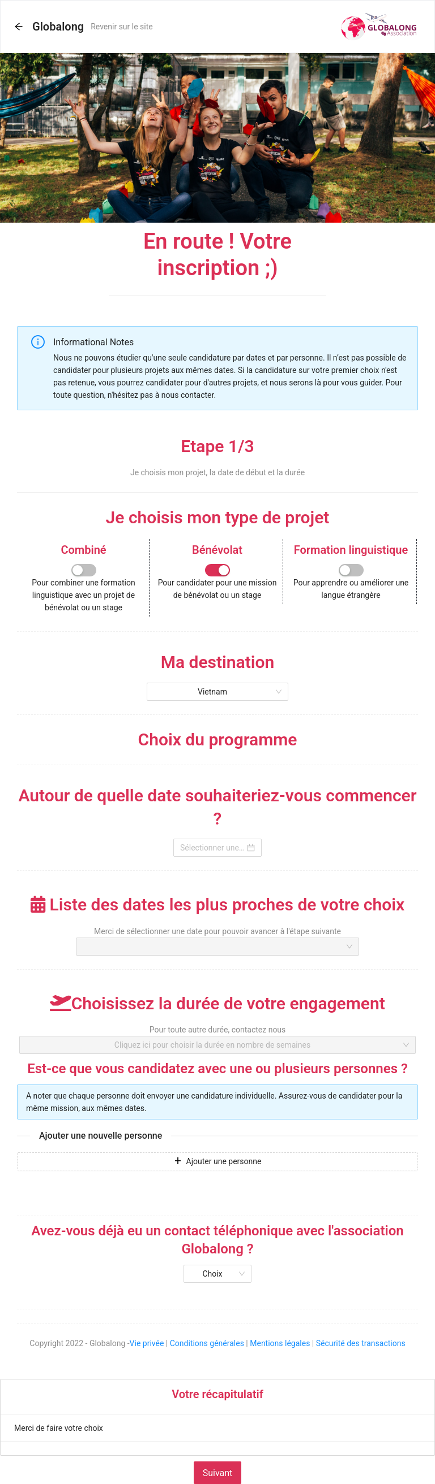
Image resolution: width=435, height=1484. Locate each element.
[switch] (83, 570)
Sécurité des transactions (361, 1343)
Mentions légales (280, 1343)
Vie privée (147, 1343)
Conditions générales (207, 1343)
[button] (18, 27)
